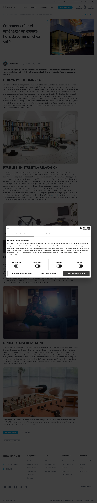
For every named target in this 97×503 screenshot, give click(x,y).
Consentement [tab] (20, 234)
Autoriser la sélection (48, 273)
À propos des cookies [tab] (77, 234)
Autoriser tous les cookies (76, 273)
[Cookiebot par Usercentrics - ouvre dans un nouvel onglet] (81, 228)
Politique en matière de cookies (54, 250)
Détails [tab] (48, 234)
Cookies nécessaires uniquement (21, 273)
